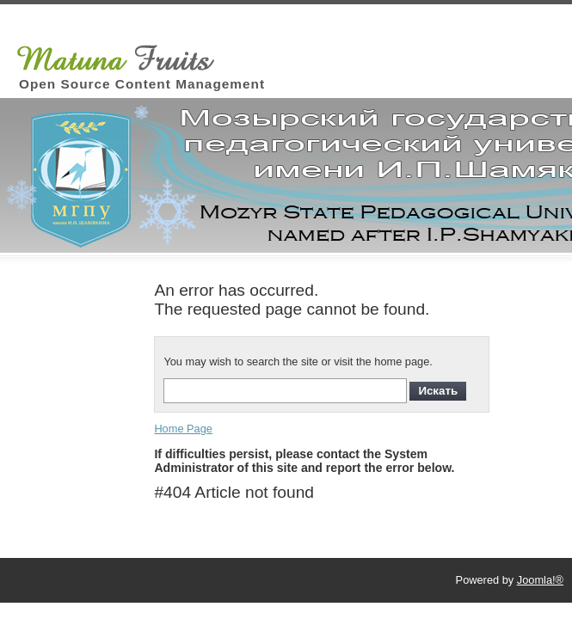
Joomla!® (540, 579)
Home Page (183, 428)
